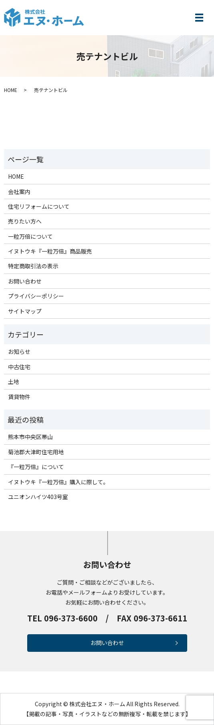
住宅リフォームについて (39, 206)
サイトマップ (25, 311)
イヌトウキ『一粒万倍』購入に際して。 (58, 482)
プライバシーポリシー (36, 296)
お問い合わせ (25, 281)
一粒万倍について (30, 236)
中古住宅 (19, 367)
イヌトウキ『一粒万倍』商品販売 (50, 251)
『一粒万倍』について (36, 467)
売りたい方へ (25, 221)
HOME (10, 89)
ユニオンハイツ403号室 (38, 497)
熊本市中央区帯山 (30, 437)
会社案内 (19, 192)
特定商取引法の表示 (33, 266)
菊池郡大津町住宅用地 (36, 452)
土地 (13, 381)
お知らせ (19, 352)
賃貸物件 (19, 397)
